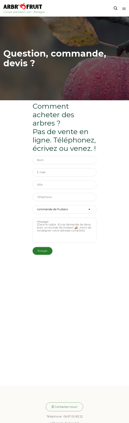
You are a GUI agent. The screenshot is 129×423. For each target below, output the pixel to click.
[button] (64, 406)
